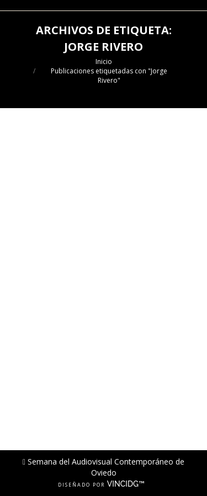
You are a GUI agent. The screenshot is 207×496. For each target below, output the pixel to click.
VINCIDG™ (128, 483)
